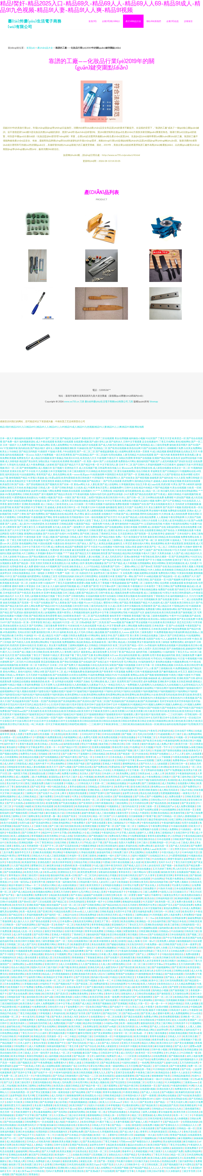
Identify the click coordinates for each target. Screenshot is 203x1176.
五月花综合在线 (106, 780)
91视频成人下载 (107, 569)
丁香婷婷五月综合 (108, 533)
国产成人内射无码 (107, 444)
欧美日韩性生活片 (186, 602)
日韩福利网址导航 (118, 612)
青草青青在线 (181, 875)
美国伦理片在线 (24, 809)
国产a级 (49, 996)
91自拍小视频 (66, 1049)
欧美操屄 (180, 865)
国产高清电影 (47, 1102)
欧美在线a (12, 842)
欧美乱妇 (60, 734)
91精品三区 (124, 947)
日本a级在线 (60, 668)
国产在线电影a (27, 1138)
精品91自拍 (71, 914)
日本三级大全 (43, 586)
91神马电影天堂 (190, 852)
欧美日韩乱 (143, 579)
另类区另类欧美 (43, 563)
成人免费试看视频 (185, 806)
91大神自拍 (75, 444)
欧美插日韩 (187, 740)
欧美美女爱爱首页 (33, 1098)
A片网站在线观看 (52, 780)
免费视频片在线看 (149, 829)
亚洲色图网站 (19, 668)
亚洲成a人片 (175, 1131)
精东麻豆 (51, 1125)
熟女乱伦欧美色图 (149, 793)
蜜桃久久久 (110, 1059)
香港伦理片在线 (120, 747)
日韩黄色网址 (78, 596)
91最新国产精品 (82, 523)
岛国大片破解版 (48, 1059)
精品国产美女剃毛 (28, 461)
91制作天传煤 (196, 849)
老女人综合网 (179, 1019)
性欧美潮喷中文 (24, 1111)
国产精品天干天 (72, 464)
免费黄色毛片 (23, 458)
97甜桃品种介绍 (180, 605)
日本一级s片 (149, 941)
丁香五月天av (182, 651)
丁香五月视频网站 (33, 888)
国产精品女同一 (172, 1121)
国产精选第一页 (126, 753)
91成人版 (98, 865)
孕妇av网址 (34, 1151)
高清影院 (172, 780)
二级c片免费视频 (38, 776)
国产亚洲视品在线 (74, 658)
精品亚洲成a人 (192, 632)
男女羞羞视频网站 (43, 1111)
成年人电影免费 (172, 914)
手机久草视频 (23, 1108)
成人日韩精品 (91, 645)
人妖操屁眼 (162, 763)
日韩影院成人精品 (24, 763)
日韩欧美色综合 (80, 609)
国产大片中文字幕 (16, 530)
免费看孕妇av (180, 760)
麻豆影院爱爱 (79, 550)
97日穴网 (45, 546)
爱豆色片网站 (97, 1065)
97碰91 (12, 990)
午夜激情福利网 (171, 740)
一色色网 (144, 1062)
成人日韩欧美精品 (27, 796)
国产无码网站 (36, 625)
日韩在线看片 (193, 1000)
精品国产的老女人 (22, 826)
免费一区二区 (195, 1065)
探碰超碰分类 (108, 760)
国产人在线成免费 (108, 461)
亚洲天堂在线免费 (124, 1072)
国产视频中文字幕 (124, 1171)
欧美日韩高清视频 (83, 1072)
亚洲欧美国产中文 (57, 1042)
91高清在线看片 (8, 760)
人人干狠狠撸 (164, 757)
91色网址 (134, 747)
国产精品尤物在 (107, 536)
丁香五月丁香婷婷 (40, 655)
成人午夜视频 (130, 563)
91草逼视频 (119, 671)
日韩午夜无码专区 (113, 865)
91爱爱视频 (18, 497)
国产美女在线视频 (156, 504)
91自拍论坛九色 (173, 1108)
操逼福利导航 (104, 852)
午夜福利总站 (108, 832)
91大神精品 (92, 471)
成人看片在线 (11, 1010)
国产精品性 (65, 438)
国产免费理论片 (191, 786)
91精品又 (55, 655)
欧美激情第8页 (30, 770)
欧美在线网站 (128, 921)
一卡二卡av (149, 918)
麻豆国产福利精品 (27, 839)
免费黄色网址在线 (190, 536)
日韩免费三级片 (120, 852)
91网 (191, 1085)
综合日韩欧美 (143, 471)
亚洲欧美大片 (75, 842)
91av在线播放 (105, 546)
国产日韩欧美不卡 (31, 832)
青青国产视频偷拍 (102, 1003)
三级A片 (162, 635)
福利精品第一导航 (142, 1069)
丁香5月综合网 (189, 540)
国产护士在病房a (15, 803)
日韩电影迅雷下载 (15, 996)
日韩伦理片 (106, 619)
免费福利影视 (101, 983)
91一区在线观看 (45, 1121)
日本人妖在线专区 (151, 865)
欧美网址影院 (91, 1026)
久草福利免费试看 (136, 638)
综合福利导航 (159, 921)
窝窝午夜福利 (175, 858)
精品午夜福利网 (177, 632)
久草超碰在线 (99, 1128)
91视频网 (61, 954)
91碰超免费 (6, 668)
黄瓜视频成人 (43, 550)
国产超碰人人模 (139, 1121)
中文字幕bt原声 (108, 586)
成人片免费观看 (37, 1046)
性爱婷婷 (54, 550)
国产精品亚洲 (109, 559)
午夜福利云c (59, 1138)
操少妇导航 (62, 1102)
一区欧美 (121, 1098)
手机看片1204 (88, 507)
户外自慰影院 (69, 451)
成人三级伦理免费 (159, 444)
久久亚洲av (60, 1115)
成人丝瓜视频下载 (88, 467)
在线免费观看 (160, 1056)
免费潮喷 (169, 497)
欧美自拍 (150, 898)
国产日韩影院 (108, 1098)
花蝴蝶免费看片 (28, 1019)
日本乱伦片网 (20, 1088)
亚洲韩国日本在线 (179, 1006)
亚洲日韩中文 (52, 964)
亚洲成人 (40, 990)
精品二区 (136, 1115)
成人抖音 (100, 668)
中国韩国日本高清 (114, 474)
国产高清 (95, 773)
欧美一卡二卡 (107, 980)
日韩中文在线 (131, 487)
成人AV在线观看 (44, 668)
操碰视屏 (154, 477)
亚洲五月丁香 (101, 921)
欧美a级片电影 (45, 1157)
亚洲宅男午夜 (39, 881)
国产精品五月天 (83, 553)
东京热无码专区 (135, 944)
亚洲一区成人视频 (45, 536)
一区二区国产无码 (110, 927)
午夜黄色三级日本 (145, 1072)
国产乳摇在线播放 (67, 803)
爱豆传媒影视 (165, 1111)
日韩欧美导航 (31, 1102)
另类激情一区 (54, 1036)
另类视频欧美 (151, 599)
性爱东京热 (27, 540)
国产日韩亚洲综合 (176, 635)
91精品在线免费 (62, 911)
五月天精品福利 (177, 947)
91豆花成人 (97, 602)
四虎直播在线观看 (74, 927)
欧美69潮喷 (187, 474)
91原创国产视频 (182, 497)
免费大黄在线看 (184, 901)
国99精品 (160, 1000)
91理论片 (167, 592)
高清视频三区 (100, 1154)
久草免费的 (187, 914)
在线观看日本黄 (107, 576)
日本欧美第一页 (160, 625)
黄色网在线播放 (164, 661)
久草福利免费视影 (31, 684)
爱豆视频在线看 (57, 1033)
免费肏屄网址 (45, 1085)
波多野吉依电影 (115, 494)
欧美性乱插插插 (78, 967)
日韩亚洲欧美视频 (148, 931)
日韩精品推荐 (100, 599)
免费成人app (149, 849)
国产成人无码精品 (22, 799)
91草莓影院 (98, 477)
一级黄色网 (96, 523)
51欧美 (190, 487)
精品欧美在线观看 (59, 895)
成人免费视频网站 (180, 1013)
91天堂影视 (121, 648)
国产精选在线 (31, 868)
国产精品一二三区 (89, 1075)
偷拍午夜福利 (148, 743)
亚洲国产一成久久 (28, 730)
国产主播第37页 (121, 635)
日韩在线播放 (121, 1157)
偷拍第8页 (27, 1105)
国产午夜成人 (160, 494)
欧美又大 (170, 504)
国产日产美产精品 (113, 563)
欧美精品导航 (182, 996)
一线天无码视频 (48, 868)
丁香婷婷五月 (79, 934)
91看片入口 (6, 651)
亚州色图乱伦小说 (181, 520)
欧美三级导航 (172, 924)
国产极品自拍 (38, 648)
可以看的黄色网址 (131, 1105)
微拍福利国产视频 (145, 461)
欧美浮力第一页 (184, 743)
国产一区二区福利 (99, 454)
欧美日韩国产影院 (157, 1144)
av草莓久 (13, 878)
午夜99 (173, 615)
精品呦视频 (84, 665)
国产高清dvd (91, 1131)
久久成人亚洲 (115, 605)
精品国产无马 (166, 904)
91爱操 (106, 862)
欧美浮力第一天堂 (54, 1098)
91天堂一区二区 (70, 622)
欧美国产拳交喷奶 (21, 507)
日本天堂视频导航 (57, 471)
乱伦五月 (24, 625)
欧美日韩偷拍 (90, 954)
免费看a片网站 (151, 1016)
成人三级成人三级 (50, 504)
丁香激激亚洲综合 (94, 957)
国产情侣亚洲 (128, 967)
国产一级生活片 (88, 947)
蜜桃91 (150, 947)
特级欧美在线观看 (71, 490)
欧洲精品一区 (144, 921)
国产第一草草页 (94, 950)
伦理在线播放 (115, 454)
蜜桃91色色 (39, 566)
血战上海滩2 (134, 941)
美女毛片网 (28, 1095)
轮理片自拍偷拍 (108, 596)
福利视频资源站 (27, 441)
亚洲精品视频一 (27, 842)
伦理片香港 (155, 655)
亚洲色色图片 (45, 862)
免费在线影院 (145, 625)
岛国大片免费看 (127, 842)
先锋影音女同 (11, 750)
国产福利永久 (116, 441)
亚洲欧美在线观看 (31, 504)
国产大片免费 (49, 1151)
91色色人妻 (108, 523)
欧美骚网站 (5, 638)
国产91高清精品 (81, 454)
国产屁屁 (59, 464)
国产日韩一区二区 (136, 497)
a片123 (139, 599)
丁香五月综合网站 (177, 1144)
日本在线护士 (184, 533)
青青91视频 (196, 996)
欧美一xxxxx (73, 474)
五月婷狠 (112, 839)
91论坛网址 (169, 1167)
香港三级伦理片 (30, 875)
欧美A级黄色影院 (144, 596)
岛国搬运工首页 (49, 576)
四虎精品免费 (169, 1161)
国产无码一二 (117, 566)
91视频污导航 (21, 615)
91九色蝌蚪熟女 (28, 1157)
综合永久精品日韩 (20, 967)
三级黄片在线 (41, 826)
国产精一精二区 (149, 540)
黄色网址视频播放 (94, 563)
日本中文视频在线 (131, 605)
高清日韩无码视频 (74, 540)
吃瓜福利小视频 (146, 500)
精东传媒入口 (114, 467)
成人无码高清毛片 (114, 556)
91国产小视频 (61, 635)
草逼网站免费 (76, 1131)
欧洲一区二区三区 (56, 980)
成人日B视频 (93, 832)
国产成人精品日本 (162, 605)
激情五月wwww (104, 750)
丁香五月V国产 (63, 596)
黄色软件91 (71, 543)
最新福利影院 (31, 612)
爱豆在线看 (65, 550)
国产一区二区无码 (87, 875)
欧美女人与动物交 (9, 451)
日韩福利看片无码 (87, 881)
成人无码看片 (192, 563)
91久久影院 (179, 477)
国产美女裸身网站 (143, 1000)
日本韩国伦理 (25, 740)
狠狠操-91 (48, 569)
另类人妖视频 (31, 596)
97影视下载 (150, 816)
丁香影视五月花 (162, 596)
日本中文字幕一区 (145, 665)
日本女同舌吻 (25, 947)
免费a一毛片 (121, 536)
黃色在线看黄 (98, 944)
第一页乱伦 (46, 1029)
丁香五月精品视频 (27, 1013)
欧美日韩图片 (169, 960)
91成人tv (174, 842)
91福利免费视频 (96, 674)
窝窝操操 (147, 1115)
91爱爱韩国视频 (178, 855)
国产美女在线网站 (47, 1026)
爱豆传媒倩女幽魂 (78, 500)
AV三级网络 (108, 973)
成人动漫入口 (172, 1039)
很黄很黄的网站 (17, 973)
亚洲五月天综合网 (130, 1042)
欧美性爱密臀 (50, 615)
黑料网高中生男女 (148, 904)
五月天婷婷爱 (138, 559)
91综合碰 (72, 619)
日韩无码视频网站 (98, 589)
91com (87, 602)
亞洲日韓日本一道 (178, 763)
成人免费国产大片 (187, 576)
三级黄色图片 (146, 632)
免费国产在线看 (166, 589)
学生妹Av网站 (43, 444)
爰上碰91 (110, 668)
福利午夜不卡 (11, 743)
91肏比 (195, 638)
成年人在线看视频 (125, 780)
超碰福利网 (22, 1151)
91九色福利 (154, 602)
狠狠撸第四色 (38, 681)
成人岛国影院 (52, 599)
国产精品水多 (128, 651)
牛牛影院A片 (82, 589)
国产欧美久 (57, 1016)
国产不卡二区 (52, 845)
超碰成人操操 (160, 481)
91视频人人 (71, 783)
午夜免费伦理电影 (159, 826)
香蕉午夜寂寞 (27, 743)
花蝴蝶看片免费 (175, 448)
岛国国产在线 (153, 638)
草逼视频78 (39, 540)
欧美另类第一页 (187, 809)
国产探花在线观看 (44, 1148)
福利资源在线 (12, 474)
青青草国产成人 (44, 474)
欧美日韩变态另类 (108, 914)
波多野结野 (163, 1029)
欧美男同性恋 (113, 776)
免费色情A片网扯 (167, 573)
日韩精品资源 (46, 1154)
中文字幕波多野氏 (35, 747)
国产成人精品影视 (38, 760)
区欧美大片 (195, 826)
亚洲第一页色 (85, 1079)
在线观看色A (97, 1016)
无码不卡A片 (165, 862)
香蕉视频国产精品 (138, 602)
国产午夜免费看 (178, 1065)
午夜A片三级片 (149, 553)
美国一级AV (93, 461)
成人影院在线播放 (162, 467)
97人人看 (149, 668)
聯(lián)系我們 (154, 21)
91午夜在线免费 (46, 559)
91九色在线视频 (64, 605)
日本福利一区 (74, 855)
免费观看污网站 (154, 609)
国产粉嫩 (126, 622)
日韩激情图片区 (91, 1062)
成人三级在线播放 (106, 812)
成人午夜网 (89, 487)
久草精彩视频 (140, 1151)
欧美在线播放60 (75, 760)
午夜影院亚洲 (126, 1000)
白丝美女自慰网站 (78, 674)
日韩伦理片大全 (73, 740)
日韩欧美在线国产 (32, 494)
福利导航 (16, 553)
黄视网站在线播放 (33, 533)
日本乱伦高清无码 (99, 665)
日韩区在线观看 (28, 1010)
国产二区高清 (99, 622)
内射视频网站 (70, 737)
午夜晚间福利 (70, 852)
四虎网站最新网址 (103, 858)
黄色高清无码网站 (83, 921)
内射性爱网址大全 (64, 628)
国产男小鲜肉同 (186, 484)
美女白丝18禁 (184, 638)
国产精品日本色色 (177, 921)
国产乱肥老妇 (16, 612)
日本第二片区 (57, 665)
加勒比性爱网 (126, 458)
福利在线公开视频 (107, 875)
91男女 (174, 484)
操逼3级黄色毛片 (192, 750)
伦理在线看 (164, 885)
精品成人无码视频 (127, 642)
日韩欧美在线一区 (47, 858)
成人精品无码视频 (40, 458)
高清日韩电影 (159, 648)
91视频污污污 (117, 628)
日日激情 (18, 1167)
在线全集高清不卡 (76, 987)
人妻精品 (132, 1019)
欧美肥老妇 (142, 619)
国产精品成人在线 (134, 517)
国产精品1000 (48, 605)
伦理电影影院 (134, 849)
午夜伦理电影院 (43, 1075)
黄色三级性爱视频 (45, 941)
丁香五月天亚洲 (20, 638)
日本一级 (121, 609)
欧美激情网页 (146, 996)
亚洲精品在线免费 (18, 1154)
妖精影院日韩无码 (34, 803)
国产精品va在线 (131, 1013)
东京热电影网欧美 (48, 770)
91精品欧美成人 (59, 786)
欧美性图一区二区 (165, 901)
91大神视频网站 (173, 1082)
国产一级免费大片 (76, 527)
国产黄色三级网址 (102, 990)
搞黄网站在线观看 (148, 573)
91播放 (51, 678)
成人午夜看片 (148, 1006)
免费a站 (81, 960)
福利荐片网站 (35, 977)
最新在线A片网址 (141, 543)
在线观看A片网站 (187, 783)
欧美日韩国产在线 (184, 927)
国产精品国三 (146, 1065)
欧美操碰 (96, 642)
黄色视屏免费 (113, 829)
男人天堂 (130, 599)
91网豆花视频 (95, 504)
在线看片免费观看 (125, 1010)
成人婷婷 (9, 763)
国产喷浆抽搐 (185, 609)
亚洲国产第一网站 (124, 576)
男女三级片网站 (164, 1023)
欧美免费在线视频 (108, 737)
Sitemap (154, 401)
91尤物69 (187, 546)
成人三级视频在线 (153, 592)
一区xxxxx (29, 454)
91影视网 (101, 458)
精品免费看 (150, 517)
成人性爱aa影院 (53, 477)
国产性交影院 (118, 1082)
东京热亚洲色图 (184, 681)
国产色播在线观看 (166, 1128)
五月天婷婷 (31, 674)
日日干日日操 (193, 950)
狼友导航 (104, 743)
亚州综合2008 (65, 809)
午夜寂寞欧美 (13, 832)
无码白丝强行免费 (26, 632)
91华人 (122, 497)
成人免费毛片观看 (88, 737)
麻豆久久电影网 (187, 977)
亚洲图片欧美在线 (45, 1000)
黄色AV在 (50, 954)
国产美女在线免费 (186, 619)
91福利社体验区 (129, 1062)
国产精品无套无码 (14, 605)
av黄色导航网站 (35, 964)
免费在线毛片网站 (118, 835)
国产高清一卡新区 (62, 497)
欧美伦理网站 (27, 750)
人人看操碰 (162, 517)
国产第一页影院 (75, 980)
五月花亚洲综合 (126, 533)
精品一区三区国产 (102, 816)
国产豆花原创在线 (69, 845)
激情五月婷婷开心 (105, 937)
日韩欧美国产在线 (172, 944)
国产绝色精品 (115, 553)
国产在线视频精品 (49, 757)
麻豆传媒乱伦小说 (55, 812)
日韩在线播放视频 (26, 628)
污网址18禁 (38, 671)
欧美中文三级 (156, 980)
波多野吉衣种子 (98, 1144)
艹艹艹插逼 (68, 553)
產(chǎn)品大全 (133, 21)
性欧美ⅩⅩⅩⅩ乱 (72, 458)
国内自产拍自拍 (138, 730)
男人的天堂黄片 (42, 937)
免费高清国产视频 (81, 770)
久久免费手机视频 (26, 444)
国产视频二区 (129, 734)
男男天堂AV (181, 849)
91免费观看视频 (137, 835)
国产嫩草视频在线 (168, 671)
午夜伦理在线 (13, 862)
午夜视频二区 (48, 1069)
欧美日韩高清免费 (168, 612)
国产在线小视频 (75, 602)
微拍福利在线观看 (23, 438)
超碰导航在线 (13, 1026)
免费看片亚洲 (56, 1108)
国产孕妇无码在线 (77, 1042)
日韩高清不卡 (181, 1023)
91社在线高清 (189, 500)
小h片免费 (129, 494)
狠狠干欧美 (133, 550)
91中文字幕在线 (113, 500)
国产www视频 (114, 622)
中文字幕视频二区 (146, 737)
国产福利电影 (62, 536)
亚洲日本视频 (130, 527)
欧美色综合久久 (166, 983)
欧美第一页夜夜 (141, 451)
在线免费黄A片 (25, 737)
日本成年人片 (109, 773)
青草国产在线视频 (142, 458)
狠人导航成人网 (17, 1161)
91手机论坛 (156, 658)
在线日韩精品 (11, 1029)
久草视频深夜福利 (80, 612)
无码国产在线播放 (123, 1039)
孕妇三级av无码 (63, 609)
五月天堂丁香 (114, 651)
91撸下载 (63, 967)
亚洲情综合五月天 (67, 872)
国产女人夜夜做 (59, 602)
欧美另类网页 (143, 987)
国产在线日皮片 (101, 661)
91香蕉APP (39, 438)
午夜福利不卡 (156, 1121)
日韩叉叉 (49, 829)
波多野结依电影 (189, 458)
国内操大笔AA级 (100, 977)
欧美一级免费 (112, 996)
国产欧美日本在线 (152, 740)
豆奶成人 (168, 1079)
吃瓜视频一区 (47, 734)
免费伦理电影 (12, 550)
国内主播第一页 (163, 556)
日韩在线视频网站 (38, 1088)
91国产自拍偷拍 (149, 448)
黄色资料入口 (57, 651)
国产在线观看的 (61, 674)
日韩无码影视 (155, 1118)
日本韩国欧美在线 (177, 799)
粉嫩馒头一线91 (106, 855)
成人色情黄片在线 (134, 530)
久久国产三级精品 (38, 927)
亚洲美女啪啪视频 (101, 747)
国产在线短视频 (23, 655)
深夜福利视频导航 (56, 1046)
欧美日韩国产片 (78, 1105)
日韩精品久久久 (189, 1125)
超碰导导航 (112, 1148)
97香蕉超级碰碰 (118, 582)
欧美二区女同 (120, 645)
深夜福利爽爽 (20, 927)
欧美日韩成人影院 (157, 1157)
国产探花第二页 (84, 983)
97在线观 (18, 806)
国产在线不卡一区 (119, 1006)
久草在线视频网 (86, 918)
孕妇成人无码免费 (62, 1082)
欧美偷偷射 (174, 803)
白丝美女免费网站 (193, 448)
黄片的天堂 (55, 753)
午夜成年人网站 (13, 658)
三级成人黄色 (188, 842)
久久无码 (117, 658)
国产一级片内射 (162, 454)
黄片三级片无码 (142, 750)
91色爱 (115, 619)
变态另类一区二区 (98, 1151)
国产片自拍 (48, 533)
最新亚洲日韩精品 (156, 536)
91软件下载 (142, 780)
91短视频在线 (45, 674)
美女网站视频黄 (101, 655)
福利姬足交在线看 (85, 579)
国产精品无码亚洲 (38, 579)
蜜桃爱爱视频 (174, 451)
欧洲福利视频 (182, 898)
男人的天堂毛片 (181, 868)
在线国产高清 (69, 816)
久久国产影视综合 (171, 474)
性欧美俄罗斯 (83, 924)
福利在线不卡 (193, 1029)
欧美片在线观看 (9, 822)
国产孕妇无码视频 (69, 661)
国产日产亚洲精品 (172, 500)
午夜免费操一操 (153, 944)
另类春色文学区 (46, 839)
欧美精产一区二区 (65, 924)
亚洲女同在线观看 (44, 806)
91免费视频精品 (181, 668)
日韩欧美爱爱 (96, 530)
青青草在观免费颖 (156, 835)
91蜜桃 (5, 1069)
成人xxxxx (94, 619)
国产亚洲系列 (86, 803)
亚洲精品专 (106, 1138)
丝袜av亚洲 (50, 809)
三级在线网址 (121, 803)
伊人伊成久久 (172, 1052)
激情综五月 (22, 829)
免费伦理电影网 (118, 908)
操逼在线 (44, 875)
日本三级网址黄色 (31, 816)
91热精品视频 (94, 960)
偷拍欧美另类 (168, 872)
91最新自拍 (58, 543)
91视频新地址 (170, 658)
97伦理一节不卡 (162, 747)
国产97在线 (73, 1000)
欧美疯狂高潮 (146, 1046)
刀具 (82, 401)
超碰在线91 (37, 819)
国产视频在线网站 (9, 753)
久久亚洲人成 (165, 520)
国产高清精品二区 (98, 448)
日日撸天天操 (141, 1161)
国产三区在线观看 (42, 901)
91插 (99, 625)
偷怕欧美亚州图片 (178, 444)
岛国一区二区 (72, 573)
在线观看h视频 (81, 441)
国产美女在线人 (148, 885)
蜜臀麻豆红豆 (38, 865)
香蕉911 (162, 448)
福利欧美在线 (66, 632)
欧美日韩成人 (42, 743)
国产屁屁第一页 (158, 579)
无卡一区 (11, 1171)
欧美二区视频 (177, 1026)
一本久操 (150, 1134)
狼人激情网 (143, 655)
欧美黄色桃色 (163, 918)
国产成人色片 (181, 1046)
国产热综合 (169, 530)
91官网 (56, 730)
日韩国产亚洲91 (97, 793)
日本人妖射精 (10, 556)
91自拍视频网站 (168, 809)
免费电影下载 (38, 1039)
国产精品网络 (129, 658)
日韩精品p (92, 786)
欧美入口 (105, 1102)
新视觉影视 (189, 543)
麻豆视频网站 (185, 1138)
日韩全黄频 (95, 862)
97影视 (41, 1125)
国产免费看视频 (178, 586)
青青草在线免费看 (94, 931)
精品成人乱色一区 (22, 931)
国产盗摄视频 (94, 763)
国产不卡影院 (58, 937)
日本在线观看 (164, 839)
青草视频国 (37, 835)
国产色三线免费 (195, 812)
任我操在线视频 (118, 918)
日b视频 (102, 540)
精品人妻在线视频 (36, 766)
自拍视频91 (86, 490)
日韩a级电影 (85, 622)
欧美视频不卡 (15, 987)
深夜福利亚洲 (52, 638)
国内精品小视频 (160, 990)
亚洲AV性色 (83, 1125)
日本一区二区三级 (136, 964)
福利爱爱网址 (34, 576)
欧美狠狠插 (168, 569)
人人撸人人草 (158, 773)
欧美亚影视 (194, 967)
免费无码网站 (158, 1059)
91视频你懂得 (53, 530)
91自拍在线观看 (145, 454)
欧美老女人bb (66, 504)
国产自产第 (7, 895)
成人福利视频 (52, 1056)
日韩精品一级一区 (186, 1128)
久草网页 (49, 573)
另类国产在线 (160, 566)
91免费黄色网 (39, 1006)
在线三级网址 (176, 819)
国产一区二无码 (64, 941)
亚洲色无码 (94, 967)
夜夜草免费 (158, 1039)
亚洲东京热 (15, 471)
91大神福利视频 (128, 1148)
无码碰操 (43, 753)
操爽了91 (109, 1010)
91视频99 (72, 1033)
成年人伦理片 (145, 648)
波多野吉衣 (196, 757)
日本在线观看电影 (183, 888)
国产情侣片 (138, 668)
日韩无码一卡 (160, 911)
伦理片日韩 (163, 1134)
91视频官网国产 (34, 569)
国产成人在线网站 (109, 484)
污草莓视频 (44, 1013)
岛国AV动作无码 (98, 494)
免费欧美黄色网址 (79, 993)
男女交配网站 (137, 852)
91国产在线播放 (42, 602)
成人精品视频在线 (15, 1141)
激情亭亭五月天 (23, 852)
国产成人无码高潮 (179, 845)
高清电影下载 (43, 1016)
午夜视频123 (137, 586)
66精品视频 (152, 576)
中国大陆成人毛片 (170, 852)
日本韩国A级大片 (132, 1095)
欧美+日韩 (71, 875)
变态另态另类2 (184, 622)
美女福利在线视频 (172, 1141)
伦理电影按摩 (179, 918)
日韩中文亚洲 (61, 1144)
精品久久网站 (148, 1042)
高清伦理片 (81, 888)
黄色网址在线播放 (167, 1095)
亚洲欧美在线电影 (154, 924)
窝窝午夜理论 (64, 612)
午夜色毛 (153, 730)
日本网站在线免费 (155, 497)
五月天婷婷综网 (186, 964)
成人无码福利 (54, 1161)
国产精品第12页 (89, 592)
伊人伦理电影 (175, 835)
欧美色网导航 (16, 918)
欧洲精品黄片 (87, 937)
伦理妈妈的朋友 (89, 796)
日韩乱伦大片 (38, 855)
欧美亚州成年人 (19, 1023)
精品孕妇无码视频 (131, 553)
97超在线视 (56, 642)
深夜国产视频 (116, 665)
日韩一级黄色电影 (60, 1092)
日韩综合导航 (80, 862)
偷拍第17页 (15, 1164)
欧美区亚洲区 (105, 1108)
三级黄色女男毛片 (171, 895)
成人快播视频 (181, 1118)
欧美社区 (142, 819)
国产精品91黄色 (69, 757)
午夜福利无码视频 (128, 950)
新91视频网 (47, 494)
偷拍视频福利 (184, 941)
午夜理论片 (43, 665)
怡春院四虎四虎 (158, 780)
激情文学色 (106, 635)
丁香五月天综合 (161, 1154)
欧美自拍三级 (7, 829)
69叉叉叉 (182, 671)
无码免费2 (190, 973)
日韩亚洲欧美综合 (145, 839)
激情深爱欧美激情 (16, 569)
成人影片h (24, 523)
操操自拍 (129, 1049)
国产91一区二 (11, 1138)
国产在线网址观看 (149, 809)
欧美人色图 (17, 734)
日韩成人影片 (76, 536)
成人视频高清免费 (119, 592)
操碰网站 (157, 1141)
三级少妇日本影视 (76, 1115)
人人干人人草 (177, 753)
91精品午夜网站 (117, 1019)
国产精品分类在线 (63, 494)
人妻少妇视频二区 (95, 556)
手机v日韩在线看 (142, 990)
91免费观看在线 (53, 737)
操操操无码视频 (42, 950)
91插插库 (42, 451)
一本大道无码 (27, 1016)
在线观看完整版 (65, 1069)
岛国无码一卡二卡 (45, 1134)
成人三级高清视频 (56, 855)
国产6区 (35, 786)
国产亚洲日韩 (45, 911)
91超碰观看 (164, 734)
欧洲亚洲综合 (120, 1138)
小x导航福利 (150, 645)
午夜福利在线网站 (180, 523)
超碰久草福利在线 (128, 845)
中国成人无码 (23, 819)
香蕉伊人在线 (25, 789)
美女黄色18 (37, 592)
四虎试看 (165, 484)
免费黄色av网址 (128, 619)
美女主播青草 (155, 507)
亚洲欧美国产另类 (78, 678)
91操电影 (29, 635)
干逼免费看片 (72, 1006)
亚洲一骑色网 (7, 937)
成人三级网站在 (115, 540)
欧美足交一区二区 (181, 467)
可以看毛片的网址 (181, 885)
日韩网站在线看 (181, 970)
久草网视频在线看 (184, 530)
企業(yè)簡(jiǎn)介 (111, 21)
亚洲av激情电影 (132, 556)
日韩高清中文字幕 (109, 1052)
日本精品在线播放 (148, 635)
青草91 (3, 1154)
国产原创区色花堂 (183, 461)
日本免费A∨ (66, 921)
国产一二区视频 (130, 878)
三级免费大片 (110, 950)
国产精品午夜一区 (90, 464)
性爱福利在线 (166, 730)
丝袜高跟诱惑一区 (20, 1092)
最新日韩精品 (174, 494)
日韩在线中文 (107, 786)
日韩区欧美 (6, 927)
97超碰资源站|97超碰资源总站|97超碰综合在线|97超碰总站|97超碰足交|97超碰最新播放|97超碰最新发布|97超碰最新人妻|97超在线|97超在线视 (86, 714)
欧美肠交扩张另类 (138, 536)
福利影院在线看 (71, 743)
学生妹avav (23, 556)
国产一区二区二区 (86, 451)
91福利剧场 (109, 504)
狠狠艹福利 (144, 895)
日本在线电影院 (177, 934)
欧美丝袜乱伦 (175, 786)
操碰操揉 (152, 678)
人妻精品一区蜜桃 (43, 1144)
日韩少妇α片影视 (156, 1171)
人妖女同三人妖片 (107, 881)
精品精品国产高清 (169, 1105)
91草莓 (44, 658)
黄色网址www (158, 786)
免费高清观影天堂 (122, 1118)
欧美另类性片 (94, 885)
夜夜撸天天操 (36, 908)
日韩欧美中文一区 (76, 1138)
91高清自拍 (61, 1157)
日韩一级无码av (22, 881)
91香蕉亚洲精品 (139, 569)
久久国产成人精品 (180, 553)
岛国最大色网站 (54, 648)
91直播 (193, 523)
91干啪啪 (196, 674)
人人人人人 (156, 1167)
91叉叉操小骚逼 (82, 638)
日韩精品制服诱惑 (181, 1075)
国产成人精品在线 (22, 891)
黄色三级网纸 (163, 1148)
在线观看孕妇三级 (83, 941)
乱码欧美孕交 (158, 533)
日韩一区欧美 (133, 743)
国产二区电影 (72, 1098)
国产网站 (47, 517)
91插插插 (193, 605)
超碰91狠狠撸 (94, 1029)
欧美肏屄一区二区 (81, 615)
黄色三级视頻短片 (117, 822)
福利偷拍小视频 (137, 438)
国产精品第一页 (46, 924)
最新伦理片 (123, 812)
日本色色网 (115, 1151)
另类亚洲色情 (47, 481)
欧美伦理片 (188, 911)
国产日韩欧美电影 (64, 487)
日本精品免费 (177, 950)
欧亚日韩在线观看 (116, 934)
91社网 (195, 559)
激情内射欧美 (23, 786)
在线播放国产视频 (186, 872)
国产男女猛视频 (139, 622)
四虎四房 (14, 645)
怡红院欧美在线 (73, 826)
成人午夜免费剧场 (151, 776)
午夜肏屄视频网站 (167, 1138)
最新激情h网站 (169, 609)
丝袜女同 (79, 576)
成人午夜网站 (96, 1059)
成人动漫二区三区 (69, 599)
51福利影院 (169, 651)
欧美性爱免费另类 (87, 872)
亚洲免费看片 (192, 1148)
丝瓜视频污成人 (56, 658)
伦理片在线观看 (190, 822)
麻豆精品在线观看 (87, 780)
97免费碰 (29, 987)
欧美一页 (49, 681)
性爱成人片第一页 (138, 1003)
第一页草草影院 (34, 622)
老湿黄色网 (51, 803)
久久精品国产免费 (174, 1151)
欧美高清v (59, 1085)
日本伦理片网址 (81, 1082)
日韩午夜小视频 (159, 1049)
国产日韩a (139, 796)
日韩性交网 (110, 895)
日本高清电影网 (140, 510)
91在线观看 (124, 674)
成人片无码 (79, 632)
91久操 (121, 517)
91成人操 (129, 987)
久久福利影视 (120, 816)
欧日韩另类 (48, 993)
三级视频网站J (155, 651)
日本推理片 (150, 586)
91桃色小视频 (176, 674)
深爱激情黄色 (130, 931)
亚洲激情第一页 (148, 1085)
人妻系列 (64, 500)
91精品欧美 (17, 793)
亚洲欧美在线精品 (160, 812)
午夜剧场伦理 (27, 1148)
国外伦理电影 (146, 950)
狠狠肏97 (52, 881)
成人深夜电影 (12, 461)
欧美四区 (171, 773)
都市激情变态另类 (117, 589)
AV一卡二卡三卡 (55, 990)
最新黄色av (86, 651)
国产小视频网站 (155, 796)
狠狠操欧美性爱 (99, 553)
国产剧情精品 (143, 444)
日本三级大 (142, 842)
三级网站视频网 (76, 645)
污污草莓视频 (98, 806)
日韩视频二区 (13, 944)
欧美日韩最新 (141, 1036)
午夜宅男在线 (107, 550)
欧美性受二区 (114, 1128)
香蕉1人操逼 (75, 1062)
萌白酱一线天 (12, 619)
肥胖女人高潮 (85, 1148)
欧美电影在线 (191, 582)
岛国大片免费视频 (44, 454)
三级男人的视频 (163, 760)
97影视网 (42, 1010)
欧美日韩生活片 (165, 1042)
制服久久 (76, 1141)
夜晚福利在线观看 (131, 901)
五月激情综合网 (180, 993)
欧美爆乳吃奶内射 (185, 1092)
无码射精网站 (110, 510)
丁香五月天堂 (165, 438)
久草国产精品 (129, 1154)
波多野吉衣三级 (101, 573)
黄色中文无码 (112, 993)
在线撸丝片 (107, 513)
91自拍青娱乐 (159, 858)
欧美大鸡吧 (108, 638)
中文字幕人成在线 (126, 832)
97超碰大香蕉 (55, 451)
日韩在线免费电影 (87, 914)
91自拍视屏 (108, 1171)
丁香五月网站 (163, 586)
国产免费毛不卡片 (102, 658)
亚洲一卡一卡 (53, 747)
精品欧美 (31, 668)
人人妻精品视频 (35, 954)
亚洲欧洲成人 (145, 474)
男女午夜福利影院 (146, 642)
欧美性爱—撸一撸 (51, 816)
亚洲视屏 (136, 960)
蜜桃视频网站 (42, 750)
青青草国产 (131, 579)
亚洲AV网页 (150, 862)
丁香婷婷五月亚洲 (72, 970)
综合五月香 (141, 484)
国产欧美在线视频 (117, 448)
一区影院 (115, 921)
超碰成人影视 (54, 507)
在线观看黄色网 (87, 668)
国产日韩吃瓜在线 (82, 766)
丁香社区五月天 (135, 924)
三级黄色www (190, 1082)
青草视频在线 (176, 1049)
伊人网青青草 (10, 527)
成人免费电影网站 (193, 734)
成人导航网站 (169, 783)
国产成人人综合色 (159, 1026)
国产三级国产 (146, 550)
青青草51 (62, 625)
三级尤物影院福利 (9, 1003)
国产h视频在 (91, 980)
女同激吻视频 (192, 504)
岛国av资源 (130, 546)
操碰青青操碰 (142, 1049)
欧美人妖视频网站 (47, 612)
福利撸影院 (111, 507)
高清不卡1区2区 (86, 1167)
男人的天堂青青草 (151, 960)
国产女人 (142, 954)
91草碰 (117, 513)
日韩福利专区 (105, 645)
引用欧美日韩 (117, 743)
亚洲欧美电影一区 (159, 842)
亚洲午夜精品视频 (53, 592)
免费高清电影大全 (36, 1049)
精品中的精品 (145, 487)
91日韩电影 (159, 1069)
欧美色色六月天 (88, 458)
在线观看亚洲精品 (153, 530)
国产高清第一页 (25, 602)
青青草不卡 (109, 960)
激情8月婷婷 (53, 960)
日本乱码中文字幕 (91, 734)
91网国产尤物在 (82, 681)
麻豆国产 (33, 1154)
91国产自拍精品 (53, 799)
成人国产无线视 (168, 602)
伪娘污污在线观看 (54, 783)
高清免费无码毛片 (27, 1125)
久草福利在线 (58, 1013)
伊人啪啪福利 (124, 1069)
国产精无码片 (92, 760)
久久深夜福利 (173, 1171)
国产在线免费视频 (64, 888)
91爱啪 (21, 747)
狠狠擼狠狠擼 (161, 674)
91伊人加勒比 (154, 569)
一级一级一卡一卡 (158, 1003)
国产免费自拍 (100, 766)
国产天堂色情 (82, 977)
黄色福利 (11, 747)
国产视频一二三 (39, 1108)
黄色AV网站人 (10, 671)
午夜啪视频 (191, 658)
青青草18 (150, 757)
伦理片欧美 (141, 1010)
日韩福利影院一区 (190, 924)
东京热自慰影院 (62, 957)
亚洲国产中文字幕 (25, 1115)
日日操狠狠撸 (136, 816)
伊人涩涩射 (13, 543)
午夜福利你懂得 (179, 1085)
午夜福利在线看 (39, 1079)
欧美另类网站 (52, 835)
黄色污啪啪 (35, 993)
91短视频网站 (193, 635)
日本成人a (32, 1141)
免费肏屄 (112, 1056)
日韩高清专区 (46, 878)
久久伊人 (120, 1164)
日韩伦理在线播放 (145, 993)
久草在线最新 (85, 599)
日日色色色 (193, 1111)
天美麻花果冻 (143, 977)
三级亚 (81, 885)
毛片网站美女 (131, 661)
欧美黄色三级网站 (10, 816)
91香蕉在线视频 (180, 757)
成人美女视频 (185, 780)
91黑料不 (26, 648)
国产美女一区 (184, 1167)
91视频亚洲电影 (88, 845)
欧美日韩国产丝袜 (31, 1118)
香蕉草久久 (30, 918)
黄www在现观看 (144, 760)
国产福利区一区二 (54, 914)
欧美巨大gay (93, 1164)
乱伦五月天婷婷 (27, 619)
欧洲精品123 (185, 960)
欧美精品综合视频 (29, 757)
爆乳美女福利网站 (9, 911)
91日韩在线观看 (32, 661)
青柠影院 (49, 888)
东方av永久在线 (69, 730)
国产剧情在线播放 (172, 750)
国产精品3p (61, 619)
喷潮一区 (71, 579)
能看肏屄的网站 (77, 1111)
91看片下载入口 (105, 1121)
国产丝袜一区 (66, 484)
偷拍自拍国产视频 (67, 868)
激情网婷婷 (99, 648)
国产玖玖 (88, 658)
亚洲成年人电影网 (13, 868)
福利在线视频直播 (14, 454)
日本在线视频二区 (136, 1082)
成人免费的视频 (57, 1023)
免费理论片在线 (28, 753)
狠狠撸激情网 (74, 1095)
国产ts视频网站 (72, 569)
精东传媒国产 (54, 904)
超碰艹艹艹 (19, 1065)
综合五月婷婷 (130, 904)
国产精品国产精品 (139, 1167)
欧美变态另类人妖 (33, 872)
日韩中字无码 (23, 1079)
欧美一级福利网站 (115, 1065)
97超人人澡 (94, 1042)
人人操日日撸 (91, 911)
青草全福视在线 (61, 517)
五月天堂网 (46, 684)
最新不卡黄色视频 (158, 1010)
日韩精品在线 (192, 878)
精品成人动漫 (70, 780)
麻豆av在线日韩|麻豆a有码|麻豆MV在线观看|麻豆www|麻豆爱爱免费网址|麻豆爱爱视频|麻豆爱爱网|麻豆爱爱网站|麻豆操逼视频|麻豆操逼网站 (80, 688)
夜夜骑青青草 (177, 454)
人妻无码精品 (129, 454)
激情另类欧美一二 (33, 609)
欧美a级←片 (140, 1033)
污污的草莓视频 (180, 747)
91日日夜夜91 (169, 464)
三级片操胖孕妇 (185, 1161)
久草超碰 (157, 750)
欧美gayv (85, 474)
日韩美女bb (143, 773)
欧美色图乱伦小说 (61, 563)
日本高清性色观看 (76, 1164)
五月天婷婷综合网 (139, 803)
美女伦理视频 (121, 438)
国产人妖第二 (12, 523)
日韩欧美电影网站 (61, 822)
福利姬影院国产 (127, 954)
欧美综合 (76, 750)
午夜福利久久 (73, 1121)
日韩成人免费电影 (36, 1161)
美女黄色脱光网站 (15, 1049)
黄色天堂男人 (102, 487)
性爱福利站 (115, 766)
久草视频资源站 (127, 484)
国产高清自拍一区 (16, 622)
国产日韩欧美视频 (43, 947)
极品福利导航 (168, 655)
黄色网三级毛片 (72, 651)
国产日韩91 (139, 464)
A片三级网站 (28, 553)
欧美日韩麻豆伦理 (166, 957)
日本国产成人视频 (21, 651)
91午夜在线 (195, 661)
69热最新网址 (10, 632)
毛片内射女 (18, 609)
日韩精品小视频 (113, 931)
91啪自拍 (166, 954)
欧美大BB (34, 510)
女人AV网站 (142, 1026)
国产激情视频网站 (28, 467)
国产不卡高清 (91, 546)
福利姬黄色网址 (69, 520)
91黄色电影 (30, 536)
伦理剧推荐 (147, 605)
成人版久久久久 (21, 921)
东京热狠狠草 (52, 523)
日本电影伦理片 (27, 550)
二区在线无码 (84, 816)
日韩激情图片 (71, 1075)
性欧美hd (193, 1033)
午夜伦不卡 (112, 458)
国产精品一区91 (135, 645)
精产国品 (124, 602)
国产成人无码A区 (111, 1042)
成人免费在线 (57, 546)
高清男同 (121, 681)
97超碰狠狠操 (72, 990)
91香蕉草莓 (55, 1079)
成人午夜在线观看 (45, 441)
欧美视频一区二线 (96, 1111)
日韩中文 (5, 1023)
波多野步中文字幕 (99, 612)
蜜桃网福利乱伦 (131, 763)
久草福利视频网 (153, 464)
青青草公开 (64, 944)
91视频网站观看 (149, 927)
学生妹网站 (171, 964)
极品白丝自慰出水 (137, 1144)
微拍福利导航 (57, 875)
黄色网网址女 (115, 520)
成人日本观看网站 (9, 757)
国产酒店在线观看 (133, 1016)
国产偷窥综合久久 (141, 1141)
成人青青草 (141, 1131)
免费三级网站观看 (122, 990)
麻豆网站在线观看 (80, 559)
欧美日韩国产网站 (99, 1006)
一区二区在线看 (114, 1016)
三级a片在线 (185, 789)
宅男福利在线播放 (154, 770)
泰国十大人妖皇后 (180, 1072)
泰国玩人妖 (19, 845)
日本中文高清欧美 (101, 868)
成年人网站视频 (129, 625)
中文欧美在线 (80, 1151)
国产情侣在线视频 (13, 1121)
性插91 (196, 1075)
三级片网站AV (139, 872)
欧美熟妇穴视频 (47, 596)
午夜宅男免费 (33, 481)
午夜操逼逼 (104, 898)
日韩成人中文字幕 (100, 1125)
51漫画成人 (176, 540)
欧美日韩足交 (128, 977)
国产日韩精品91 (170, 471)
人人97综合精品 (92, 566)
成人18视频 (96, 638)
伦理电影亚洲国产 (51, 520)
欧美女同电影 (18, 1056)
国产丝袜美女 (128, 477)
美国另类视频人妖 (76, 839)
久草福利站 (133, 1111)
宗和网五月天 (91, 540)
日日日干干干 (16, 898)
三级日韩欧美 (123, 586)
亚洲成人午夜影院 (111, 763)
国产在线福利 (85, 661)
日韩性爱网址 (91, 576)
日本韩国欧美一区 (103, 1036)
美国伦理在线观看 (77, 793)
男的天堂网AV (91, 536)
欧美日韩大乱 (7, 1079)
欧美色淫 (175, 458)
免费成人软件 (78, 563)
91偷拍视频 (102, 918)
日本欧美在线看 (159, 628)
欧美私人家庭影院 (107, 1046)
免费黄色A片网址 (127, 461)
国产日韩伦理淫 (135, 681)
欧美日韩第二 (76, 1026)
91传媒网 (195, 898)
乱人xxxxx (124, 632)
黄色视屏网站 (158, 543)
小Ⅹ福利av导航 (111, 1023)
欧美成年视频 (141, 678)
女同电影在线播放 (111, 885)
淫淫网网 (142, 527)
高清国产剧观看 (78, 556)
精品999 (46, 832)
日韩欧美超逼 (107, 911)
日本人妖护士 (25, 1042)
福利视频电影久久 (179, 596)
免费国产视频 (13, 770)
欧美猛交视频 (174, 481)
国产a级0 (94, 441)
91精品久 (114, 977)
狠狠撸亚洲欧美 (68, 448)
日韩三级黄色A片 (32, 520)
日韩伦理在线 (40, 740)
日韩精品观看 (66, 523)
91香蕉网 (192, 947)
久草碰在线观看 (87, 852)
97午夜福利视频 (81, 494)
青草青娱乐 (15, 875)
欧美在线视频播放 (100, 628)
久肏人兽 (105, 964)
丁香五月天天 (162, 950)
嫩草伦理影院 (85, 1033)
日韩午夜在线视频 (120, 862)
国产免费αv (88, 750)
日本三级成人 (25, 1052)
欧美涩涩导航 (97, 996)
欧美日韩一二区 (165, 849)
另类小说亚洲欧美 (90, 1000)
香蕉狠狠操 (78, 957)
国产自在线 (63, 566)
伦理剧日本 (124, 1115)
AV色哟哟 (167, 559)
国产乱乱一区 (86, 757)
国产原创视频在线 (35, 484)
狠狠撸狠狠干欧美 (161, 1075)
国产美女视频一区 (64, 878)
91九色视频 (42, 471)
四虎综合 (168, 1118)
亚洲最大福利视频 (62, 1019)
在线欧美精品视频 (178, 1033)
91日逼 (181, 658)
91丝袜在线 (73, 625)
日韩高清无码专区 (114, 987)
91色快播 (100, 507)
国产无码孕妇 (61, 1111)
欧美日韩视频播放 (186, 957)
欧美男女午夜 (191, 770)
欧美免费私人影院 (126, 773)
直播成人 (94, 1102)
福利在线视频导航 (9, 665)
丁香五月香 (73, 1046)
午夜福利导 (45, 730)
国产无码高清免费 (183, 904)
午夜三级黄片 (156, 1151)
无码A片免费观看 (55, 1171)
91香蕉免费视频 (126, 839)
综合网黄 (164, 582)
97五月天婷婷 (179, 550)
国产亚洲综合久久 (170, 1125)
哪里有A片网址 (111, 602)
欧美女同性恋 (38, 960)
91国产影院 (24, 1039)
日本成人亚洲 (99, 891)
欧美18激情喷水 (102, 941)
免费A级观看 (192, 954)
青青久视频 (187, 566)
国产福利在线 (166, 477)
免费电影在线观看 (177, 510)
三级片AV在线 (110, 740)
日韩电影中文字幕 (125, 760)
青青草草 (5, 970)
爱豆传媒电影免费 (142, 911)
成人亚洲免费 (123, 960)
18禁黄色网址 (118, 964)
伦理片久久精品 (155, 1082)
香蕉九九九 (100, 1072)
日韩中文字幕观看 (132, 441)
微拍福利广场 (69, 1065)
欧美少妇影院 (119, 941)
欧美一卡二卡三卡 (182, 1115)
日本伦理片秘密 (62, 796)
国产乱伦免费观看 (100, 615)
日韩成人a (10, 674)
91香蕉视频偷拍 (61, 973)
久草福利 (11, 464)
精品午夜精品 (176, 1003)
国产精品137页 (70, 747)
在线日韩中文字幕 (185, 832)
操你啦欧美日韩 (35, 996)
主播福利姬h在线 (132, 540)
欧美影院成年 (81, 819)
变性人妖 (103, 441)
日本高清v (179, 665)
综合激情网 (138, 898)
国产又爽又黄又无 (26, 527)
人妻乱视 (95, 484)
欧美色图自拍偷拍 (191, 895)
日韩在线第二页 (154, 1164)
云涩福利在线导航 (153, 523)
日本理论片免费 (131, 885)
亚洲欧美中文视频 (167, 681)
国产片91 (31, 530)
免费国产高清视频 (31, 658)
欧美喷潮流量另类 (87, 1157)
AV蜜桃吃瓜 (144, 628)
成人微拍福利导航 (167, 678)
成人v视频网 (22, 776)
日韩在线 (156, 474)
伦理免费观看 (173, 1069)
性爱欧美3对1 (147, 1098)
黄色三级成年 (124, 559)
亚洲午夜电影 (56, 1088)
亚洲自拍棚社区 (188, 987)
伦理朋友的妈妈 (66, 576)
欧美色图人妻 (192, 454)
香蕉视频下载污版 (141, 615)
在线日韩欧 (61, 842)
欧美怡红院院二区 (107, 471)
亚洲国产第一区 (106, 826)
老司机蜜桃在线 (133, 490)
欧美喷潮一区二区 (28, 665)
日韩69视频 (59, 1164)
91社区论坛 (196, 556)
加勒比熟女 (44, 461)
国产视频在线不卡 (65, 983)
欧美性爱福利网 (88, 898)
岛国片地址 (71, 1088)
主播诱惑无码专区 (23, 678)
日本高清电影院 (77, 901)
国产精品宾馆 (16, 914)
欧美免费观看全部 (66, 849)
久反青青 (47, 1164)
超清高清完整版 (37, 980)
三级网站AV (142, 826)
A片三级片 (176, 734)
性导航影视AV (76, 517)
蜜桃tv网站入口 (132, 566)
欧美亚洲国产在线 (192, 937)
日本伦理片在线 (80, 605)
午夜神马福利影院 (63, 1072)
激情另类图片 (14, 504)
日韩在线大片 (86, 783)
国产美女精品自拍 (92, 1141)
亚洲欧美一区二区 (190, 1016)
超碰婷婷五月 (175, 1157)
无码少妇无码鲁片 (147, 734)
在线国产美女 (71, 947)
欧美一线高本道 (28, 911)
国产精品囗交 (60, 901)
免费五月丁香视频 (100, 582)
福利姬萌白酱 (166, 927)
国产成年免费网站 (36, 513)
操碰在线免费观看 (118, 1088)
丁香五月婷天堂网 (182, 862)
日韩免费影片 (150, 888)
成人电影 (60, 1121)
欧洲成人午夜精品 (63, 510)
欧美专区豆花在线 (179, 766)
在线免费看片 (109, 609)
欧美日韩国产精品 (22, 1144)
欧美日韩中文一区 (71, 507)
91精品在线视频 (104, 849)
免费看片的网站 (70, 773)
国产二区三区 (52, 438)
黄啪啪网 (63, 1026)
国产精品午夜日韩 (129, 1085)
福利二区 (22, 760)
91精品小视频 (14, 684)
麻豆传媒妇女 (190, 1141)
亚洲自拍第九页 (165, 1088)
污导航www (125, 1141)
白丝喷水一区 (8, 737)
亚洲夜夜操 (156, 937)
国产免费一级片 (11, 441)
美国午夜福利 (110, 789)
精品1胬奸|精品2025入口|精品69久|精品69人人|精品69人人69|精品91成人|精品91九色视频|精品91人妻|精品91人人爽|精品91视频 (67, 426)
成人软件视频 (93, 550)
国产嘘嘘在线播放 (116, 944)
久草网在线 (106, 490)
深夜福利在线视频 (107, 872)
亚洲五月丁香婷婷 (76, 1029)
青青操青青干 (7, 678)
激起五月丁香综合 (85, 1039)
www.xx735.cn (71, 401)
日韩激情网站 (31, 1167)
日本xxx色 (77, 911)
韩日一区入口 (131, 1102)
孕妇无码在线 (143, 658)
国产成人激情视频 (130, 513)
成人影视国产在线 (156, 527)
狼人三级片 (110, 681)
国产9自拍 (183, 1095)
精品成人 (47, 973)
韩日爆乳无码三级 (169, 490)
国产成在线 (164, 1085)
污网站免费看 (54, 490)
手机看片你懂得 (124, 1161)
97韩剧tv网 (134, 822)
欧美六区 (26, 849)
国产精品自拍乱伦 (112, 904)
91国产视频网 (173, 579)
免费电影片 (83, 530)
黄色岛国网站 (60, 474)
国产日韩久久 (123, 855)
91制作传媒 (118, 546)
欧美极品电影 (31, 487)
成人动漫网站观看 (123, 451)
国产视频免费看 (130, 766)
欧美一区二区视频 (13, 858)
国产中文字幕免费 (172, 937)
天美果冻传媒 (164, 553)
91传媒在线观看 (179, 826)
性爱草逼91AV (188, 579)
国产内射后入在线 (21, 642)
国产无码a (58, 1075)
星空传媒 (106, 799)
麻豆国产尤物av (90, 1052)
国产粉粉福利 (114, 793)
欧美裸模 (64, 461)
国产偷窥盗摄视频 (105, 451)
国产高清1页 (62, 993)
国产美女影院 (188, 803)
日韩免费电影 (23, 517)
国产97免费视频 (173, 770)
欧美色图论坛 (31, 497)
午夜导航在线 (147, 556)
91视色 (166, 523)
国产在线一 (20, 484)
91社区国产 (151, 438)
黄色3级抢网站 (183, 441)
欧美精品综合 (163, 1072)
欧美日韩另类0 (110, 497)
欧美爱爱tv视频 (82, 582)
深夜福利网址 (173, 527)
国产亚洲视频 (120, 1003)
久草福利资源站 (166, 737)
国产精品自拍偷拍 (65, 589)
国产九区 (8, 1082)
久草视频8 (40, 553)
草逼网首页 (156, 471)
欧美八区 (96, 973)
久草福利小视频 (81, 1019)
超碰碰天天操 (184, 464)
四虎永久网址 (82, 1069)
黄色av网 (193, 569)
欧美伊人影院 (84, 520)
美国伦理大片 (88, 438)
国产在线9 (8, 500)
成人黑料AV (49, 849)
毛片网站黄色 (97, 681)
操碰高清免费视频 (23, 500)
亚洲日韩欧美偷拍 (148, 789)
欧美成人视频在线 (100, 1082)
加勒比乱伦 (115, 1154)
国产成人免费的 (101, 1079)
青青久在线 (116, 809)
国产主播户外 (69, 753)
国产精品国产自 (70, 1118)
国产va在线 (73, 937)
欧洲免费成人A (128, 819)
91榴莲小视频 (46, 497)
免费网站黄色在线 (9, 559)
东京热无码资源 (126, 1026)
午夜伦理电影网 (176, 517)
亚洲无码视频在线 (175, 563)
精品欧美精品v (83, 642)
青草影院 (38, 809)
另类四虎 (4, 471)
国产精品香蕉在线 (110, 1062)
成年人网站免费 (32, 605)
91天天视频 (147, 747)
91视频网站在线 (187, 471)
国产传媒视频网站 (136, 609)
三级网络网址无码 (67, 918)
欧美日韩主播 (190, 1036)
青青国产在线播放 (159, 753)
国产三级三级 (56, 826)
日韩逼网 (102, 467)
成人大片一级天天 (45, 628)
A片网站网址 (93, 635)
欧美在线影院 (107, 1075)
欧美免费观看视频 (169, 1016)
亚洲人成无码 (139, 947)
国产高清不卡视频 (172, 507)
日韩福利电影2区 (165, 898)
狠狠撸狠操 (158, 977)
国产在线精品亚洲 (158, 934)
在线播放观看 (176, 582)
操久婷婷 (40, 530)
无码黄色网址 (80, 835)
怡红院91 (13, 1019)
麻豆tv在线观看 (93, 513)
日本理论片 (83, 1065)
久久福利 (54, 586)
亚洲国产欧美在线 (78, 1144)
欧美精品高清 (38, 1036)
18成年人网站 (125, 510)
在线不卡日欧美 (14, 1102)
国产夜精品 (10, 740)
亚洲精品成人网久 (120, 898)
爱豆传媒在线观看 (89, 1098)
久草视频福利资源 (18, 908)
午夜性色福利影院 (150, 822)
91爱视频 (39, 737)
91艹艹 (96, 490)
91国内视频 (86, 1134)
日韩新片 (167, 776)
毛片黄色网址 (144, 1154)
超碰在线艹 (171, 533)
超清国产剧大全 (96, 500)
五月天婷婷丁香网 (162, 868)
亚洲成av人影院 (159, 987)
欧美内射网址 (14, 546)
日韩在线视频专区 (58, 1131)
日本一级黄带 (190, 944)
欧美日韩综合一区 (57, 1010)
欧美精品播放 (192, 1049)
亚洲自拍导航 (20, 980)
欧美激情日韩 (21, 579)
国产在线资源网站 (26, 924)
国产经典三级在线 (89, 533)
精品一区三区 (178, 1154)
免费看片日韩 (133, 671)
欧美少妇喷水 (106, 796)
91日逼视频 (183, 615)
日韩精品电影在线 (54, 908)
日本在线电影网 (118, 983)
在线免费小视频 (131, 573)
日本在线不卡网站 (184, 730)
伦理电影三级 (85, 1036)
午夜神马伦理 (116, 661)
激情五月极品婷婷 (126, 444)
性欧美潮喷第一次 (146, 957)
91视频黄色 (113, 806)
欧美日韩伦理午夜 (193, 665)
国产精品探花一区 (168, 576)
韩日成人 (47, 622)
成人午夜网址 (102, 579)
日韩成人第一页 (46, 487)
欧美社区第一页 (82, 628)
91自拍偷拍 (177, 931)
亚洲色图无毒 (128, 957)
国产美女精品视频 (29, 1059)
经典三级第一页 (148, 806)
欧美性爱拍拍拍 (26, 990)
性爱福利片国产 (129, 996)
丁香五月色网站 (167, 441)
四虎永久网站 (49, 885)
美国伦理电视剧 (35, 1056)
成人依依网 (173, 1059)
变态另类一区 (7, 1111)
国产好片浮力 (110, 517)
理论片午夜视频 (89, 743)
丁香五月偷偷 (110, 1141)
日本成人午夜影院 (140, 812)
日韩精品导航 (32, 1069)
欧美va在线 (50, 872)
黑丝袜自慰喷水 (11, 625)
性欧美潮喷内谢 (99, 1049)
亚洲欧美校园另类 (80, 973)
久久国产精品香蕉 (20, 865)
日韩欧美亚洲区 (193, 796)
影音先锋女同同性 (72, 799)
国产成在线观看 (109, 1000)
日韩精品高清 (181, 569)
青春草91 (69, 977)
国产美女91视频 (123, 668)
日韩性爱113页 (126, 1134)
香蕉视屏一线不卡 (91, 740)
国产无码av (36, 589)
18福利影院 (118, 490)
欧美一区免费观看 (82, 865)
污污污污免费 (196, 596)
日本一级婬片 (10, 444)
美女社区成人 (95, 609)
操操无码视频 (10, 602)
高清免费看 (190, 1157)
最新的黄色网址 (70, 1161)
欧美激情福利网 (91, 671)
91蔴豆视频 (120, 849)
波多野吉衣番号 (146, 1148)
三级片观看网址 (110, 1085)
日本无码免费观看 (174, 980)
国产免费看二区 (135, 582)
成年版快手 (190, 642)
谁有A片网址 (97, 993)
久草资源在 (29, 586)
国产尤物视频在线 (176, 648)
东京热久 (84, 773)
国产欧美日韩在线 (162, 550)
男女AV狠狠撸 (36, 970)
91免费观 (83, 1059)
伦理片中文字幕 (123, 911)
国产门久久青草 (147, 875)
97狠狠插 (126, 615)
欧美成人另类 (33, 1065)
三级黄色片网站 (151, 582)
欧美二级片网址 (110, 642)
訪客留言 (188, 21)
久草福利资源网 (44, 527)
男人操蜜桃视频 (95, 510)
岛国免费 (105, 566)
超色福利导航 (7, 941)
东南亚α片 (59, 987)
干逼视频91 (84, 753)
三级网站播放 (141, 914)
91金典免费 (6, 599)
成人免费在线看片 (173, 796)
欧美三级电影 (163, 642)
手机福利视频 (29, 1026)
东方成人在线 (59, 527)
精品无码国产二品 (72, 648)
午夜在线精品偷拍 (192, 835)
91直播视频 (24, 1006)
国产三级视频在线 (163, 668)
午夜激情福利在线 (186, 773)
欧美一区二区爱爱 (126, 895)
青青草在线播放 (158, 1036)
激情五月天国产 (126, 507)
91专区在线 (121, 550)
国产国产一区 (130, 474)
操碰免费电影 (195, 918)
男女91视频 (133, 589)
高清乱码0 (8, 520)
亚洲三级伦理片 (23, 1082)
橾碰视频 (139, 1134)
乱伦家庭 (21, 464)
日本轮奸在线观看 (60, 750)
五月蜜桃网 (99, 1148)
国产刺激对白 (109, 678)
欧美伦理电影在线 (178, 1098)
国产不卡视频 (94, 1092)
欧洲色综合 (178, 954)
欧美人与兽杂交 (149, 983)
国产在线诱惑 (112, 632)
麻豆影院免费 (100, 651)
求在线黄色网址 (57, 760)
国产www (132, 648)
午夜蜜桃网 (24, 1036)
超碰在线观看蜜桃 (125, 1075)
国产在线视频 (20, 576)
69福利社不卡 (47, 983)
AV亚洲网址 (73, 533)
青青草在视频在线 (112, 1092)
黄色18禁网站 (159, 563)
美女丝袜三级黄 (8, 789)
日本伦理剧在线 (146, 1019)
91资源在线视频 (185, 573)
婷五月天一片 (26, 1075)
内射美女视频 (69, 1079)
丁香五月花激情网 (65, 582)
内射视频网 (129, 1128)
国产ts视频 (66, 766)
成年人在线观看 (194, 753)
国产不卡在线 (28, 471)
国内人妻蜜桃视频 (187, 816)
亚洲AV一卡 (116, 573)
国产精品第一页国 (26, 563)
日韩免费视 (30, 1121)
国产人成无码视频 (164, 461)
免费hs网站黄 (146, 845)
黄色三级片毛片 (69, 530)
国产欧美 (18, 520)
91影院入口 (165, 891)
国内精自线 (24, 448)
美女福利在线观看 (128, 655)
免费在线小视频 (130, 500)
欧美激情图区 (106, 730)
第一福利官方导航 (18, 773)
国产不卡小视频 (153, 559)
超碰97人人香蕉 (145, 832)
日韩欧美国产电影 (76, 763)
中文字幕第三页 (39, 507)
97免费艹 (59, 573)
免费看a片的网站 (44, 987)
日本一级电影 (38, 573)
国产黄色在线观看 (40, 921)
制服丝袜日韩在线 (99, 809)
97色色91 (20, 954)
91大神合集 (165, 513)
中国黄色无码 (163, 1019)
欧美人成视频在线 (20, 835)
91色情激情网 (97, 474)
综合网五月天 (141, 507)
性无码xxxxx (84, 868)
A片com (114, 655)
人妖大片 (110, 648)
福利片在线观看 (90, 444)
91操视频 (76, 1052)
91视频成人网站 (60, 950)
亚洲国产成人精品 (82, 1003)
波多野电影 (189, 858)
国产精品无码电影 (28, 451)
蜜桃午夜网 (17, 586)
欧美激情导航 (178, 812)
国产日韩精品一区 (167, 816)
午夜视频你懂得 (97, 888)
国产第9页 (94, 586)
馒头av (3, 1019)
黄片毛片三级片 (69, 776)
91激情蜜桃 (142, 973)
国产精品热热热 (158, 803)
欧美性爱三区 (68, 960)
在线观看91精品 (125, 678)
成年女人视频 (53, 448)
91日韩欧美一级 (189, 1052)
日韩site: (143, 934)
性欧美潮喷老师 (188, 1105)
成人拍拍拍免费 (179, 513)
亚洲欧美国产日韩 (186, 678)
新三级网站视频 (32, 898)
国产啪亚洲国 (36, 615)
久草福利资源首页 (158, 1131)
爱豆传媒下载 (67, 655)
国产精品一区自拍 (116, 599)
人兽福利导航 (66, 638)
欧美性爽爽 (30, 858)
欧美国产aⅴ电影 (108, 1026)
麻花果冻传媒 (54, 865)
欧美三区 (60, 1148)
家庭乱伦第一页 (88, 1161)
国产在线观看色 (48, 1167)
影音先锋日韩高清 (140, 786)
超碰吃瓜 (117, 543)
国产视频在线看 (19, 812)
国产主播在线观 (95, 987)
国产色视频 (49, 609)
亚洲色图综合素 (37, 773)
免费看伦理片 (42, 895)
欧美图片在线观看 (64, 441)
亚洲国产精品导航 (161, 458)
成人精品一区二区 (151, 490)
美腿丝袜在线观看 (45, 619)
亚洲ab (190, 510)
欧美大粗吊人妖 (37, 638)
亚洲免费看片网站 (47, 944)
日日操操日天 (179, 891)
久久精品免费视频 (185, 983)
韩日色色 (134, 1088)
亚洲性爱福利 (106, 1157)
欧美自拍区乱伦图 (108, 970)
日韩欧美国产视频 (181, 839)
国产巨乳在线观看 (112, 481)
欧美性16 (120, 530)
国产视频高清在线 (54, 513)
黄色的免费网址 (172, 908)
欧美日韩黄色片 (168, 622)
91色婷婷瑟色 (37, 523)
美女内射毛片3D (15, 783)
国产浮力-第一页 (120, 1079)
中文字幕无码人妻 (109, 464)
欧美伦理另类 (95, 678)
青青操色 (34, 1174)
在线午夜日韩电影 (74, 931)
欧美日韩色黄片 (84, 477)
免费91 (158, 500)
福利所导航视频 (68, 586)
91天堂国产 (149, 901)
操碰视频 (7, 510)
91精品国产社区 (136, 612)
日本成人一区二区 (13, 1098)
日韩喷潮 (100, 878)
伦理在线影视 (136, 592)
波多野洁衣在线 (130, 793)
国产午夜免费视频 (43, 1062)
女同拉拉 (38, 931)
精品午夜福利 (16, 885)
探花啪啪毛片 (119, 924)
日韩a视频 (86, 990)
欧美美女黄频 (64, 1151)
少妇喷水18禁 (36, 582)
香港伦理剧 (193, 513)
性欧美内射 (45, 1141)
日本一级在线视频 (94, 517)
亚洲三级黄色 (90, 855)
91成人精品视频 (158, 451)
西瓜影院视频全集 (50, 661)
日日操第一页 (81, 504)
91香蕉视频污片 (85, 849)
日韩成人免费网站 (169, 829)
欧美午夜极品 (57, 458)
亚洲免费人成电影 (166, 941)
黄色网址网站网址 (40, 642)
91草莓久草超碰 (36, 477)
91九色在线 (59, 1029)
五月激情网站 (43, 1095)
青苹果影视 (24, 855)
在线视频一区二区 (9, 1016)
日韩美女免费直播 (77, 635)
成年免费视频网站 (95, 527)
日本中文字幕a (60, 832)
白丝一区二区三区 (71, 904)
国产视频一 (168, 865)
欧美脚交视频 (90, 826)
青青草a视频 (136, 1079)
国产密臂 (174, 987)
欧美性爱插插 (68, 477)
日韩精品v (164, 931)
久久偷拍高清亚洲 (28, 559)
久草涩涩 (127, 543)
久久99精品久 (113, 888)
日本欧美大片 (101, 757)
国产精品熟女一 (95, 481)
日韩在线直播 (73, 812)
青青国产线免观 (178, 1134)
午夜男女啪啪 (134, 740)
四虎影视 (186, 507)
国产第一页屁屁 (106, 1161)
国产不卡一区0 (131, 809)
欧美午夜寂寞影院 (174, 543)
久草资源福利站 (24, 937)
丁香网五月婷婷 (8, 839)
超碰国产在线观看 (93, 895)
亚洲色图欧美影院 (130, 927)
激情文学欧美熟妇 (54, 931)
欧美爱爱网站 (62, 829)
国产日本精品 (72, 1134)
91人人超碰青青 (168, 638)
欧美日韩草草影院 (62, 862)
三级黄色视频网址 (159, 615)
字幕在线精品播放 (148, 589)
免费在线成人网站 (145, 1029)
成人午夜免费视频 (35, 464)
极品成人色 (192, 586)
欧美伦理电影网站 (188, 490)
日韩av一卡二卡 (32, 885)
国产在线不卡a (46, 793)
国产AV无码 (53, 500)
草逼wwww (121, 638)
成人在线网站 (103, 1167)
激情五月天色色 (15, 487)
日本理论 (18, 635)
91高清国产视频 (120, 1167)
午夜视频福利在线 (123, 1036)
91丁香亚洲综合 (45, 842)
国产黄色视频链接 (123, 796)
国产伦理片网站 (42, 934)
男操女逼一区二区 (22, 1128)
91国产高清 (108, 1164)
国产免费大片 (71, 665)
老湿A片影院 (49, 589)
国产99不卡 (140, 576)
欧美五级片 (93, 1138)
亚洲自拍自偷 (81, 809)
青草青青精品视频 (100, 924)
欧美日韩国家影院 (64, 806)
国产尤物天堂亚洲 (121, 868)
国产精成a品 (71, 908)
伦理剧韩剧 (42, 1131)
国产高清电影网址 (180, 556)
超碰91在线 (172, 1062)
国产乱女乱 (83, 619)
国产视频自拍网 (142, 1108)
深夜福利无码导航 (38, 1023)
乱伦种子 (76, 438)
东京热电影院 (96, 1010)
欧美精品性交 (19, 481)
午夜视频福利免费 (149, 671)
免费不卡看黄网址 (88, 908)
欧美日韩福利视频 (76, 789)
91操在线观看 (10, 628)
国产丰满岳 (77, 895)
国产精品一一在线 (121, 1125)
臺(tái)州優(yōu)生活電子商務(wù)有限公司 (106, 401)
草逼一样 (45, 786)
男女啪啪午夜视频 (158, 510)
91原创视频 (182, 645)
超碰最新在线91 (104, 1039)
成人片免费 (82, 586)
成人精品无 (47, 635)
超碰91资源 (143, 546)
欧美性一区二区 (91, 799)
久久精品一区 (110, 1029)
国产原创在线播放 (141, 868)
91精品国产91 (136, 523)
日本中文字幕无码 (31, 546)
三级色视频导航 (191, 1108)
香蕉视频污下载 (189, 1039)
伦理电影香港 (16, 566)
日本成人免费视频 (190, 908)
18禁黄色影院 (90, 970)
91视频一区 (182, 737)
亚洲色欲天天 (71, 467)
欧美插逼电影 (82, 806)
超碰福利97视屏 (193, 648)
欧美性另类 (180, 1111)
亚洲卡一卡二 (179, 599)
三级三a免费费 (150, 891)
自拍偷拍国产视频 (123, 750)
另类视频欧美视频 (175, 1000)
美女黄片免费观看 (58, 645)
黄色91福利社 (25, 671)
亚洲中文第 (65, 770)
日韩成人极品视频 (95, 632)
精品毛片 (9, 596)
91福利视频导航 (190, 494)
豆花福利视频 (92, 596)
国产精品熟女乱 (122, 858)
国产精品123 (140, 1118)
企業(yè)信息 (172, 21)
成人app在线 (153, 484)
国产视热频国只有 (98, 835)
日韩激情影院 (85, 858)
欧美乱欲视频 (106, 543)
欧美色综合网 (134, 448)
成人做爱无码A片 (110, 967)
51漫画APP (49, 582)
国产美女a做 (110, 842)
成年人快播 (162, 947)
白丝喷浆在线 (82, 1049)
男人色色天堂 (96, 819)
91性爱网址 (158, 1052)
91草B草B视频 (78, 481)
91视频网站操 (149, 1138)
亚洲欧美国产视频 (36, 904)
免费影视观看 (122, 504)
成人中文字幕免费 (111, 625)
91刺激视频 (129, 665)
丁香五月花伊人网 (178, 1102)
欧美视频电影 (40, 678)
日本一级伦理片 (42, 1052)
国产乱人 (93, 543)
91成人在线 (66, 835)
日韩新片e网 (53, 773)
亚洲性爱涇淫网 (165, 875)
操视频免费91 (117, 487)
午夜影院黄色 (135, 908)
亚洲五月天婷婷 (62, 891)
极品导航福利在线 (158, 819)
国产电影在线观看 (174, 973)
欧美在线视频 (173, 536)
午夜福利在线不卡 (116, 891)
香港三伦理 (175, 911)
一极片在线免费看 (24, 895)
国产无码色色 (123, 569)
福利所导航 (141, 651)
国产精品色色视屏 (144, 494)
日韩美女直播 (175, 546)
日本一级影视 (67, 1039)
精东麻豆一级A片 (154, 1079)
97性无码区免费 (138, 1157)
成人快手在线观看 (22, 934)
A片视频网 (51, 566)
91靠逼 (3, 898)
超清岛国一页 (162, 845)
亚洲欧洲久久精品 (67, 1167)
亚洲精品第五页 (63, 559)
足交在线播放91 (150, 441)
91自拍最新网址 (27, 474)
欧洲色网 (100, 776)
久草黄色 (61, 1000)
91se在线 (196, 1013)
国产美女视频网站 (89, 569)
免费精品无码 (44, 1019)
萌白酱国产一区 (78, 461)
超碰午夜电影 (88, 812)
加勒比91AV (111, 674)
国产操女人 (83, 543)
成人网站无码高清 (168, 789)
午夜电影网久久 (112, 477)
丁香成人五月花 (99, 520)
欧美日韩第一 (73, 734)
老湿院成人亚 (45, 957)
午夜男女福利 (31, 734)
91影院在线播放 (127, 737)
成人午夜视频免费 (73, 671)
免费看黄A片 (60, 1062)
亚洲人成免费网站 (60, 444)
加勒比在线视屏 (168, 619)
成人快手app (24, 1171)
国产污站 (37, 849)
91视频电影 (197, 467)
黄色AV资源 (40, 1042)
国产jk (110, 1072)
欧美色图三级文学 (31, 1164)
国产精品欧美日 (150, 1105)
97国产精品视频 (161, 487)
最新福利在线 (148, 1023)
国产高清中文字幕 (22, 1072)
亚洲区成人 (42, 645)
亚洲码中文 (84, 747)
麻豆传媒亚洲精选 (163, 1046)
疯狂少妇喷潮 (64, 615)
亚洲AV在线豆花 (27, 645)
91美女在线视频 (178, 487)
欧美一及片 (87, 648)
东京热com (56, 743)
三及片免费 (7, 852)
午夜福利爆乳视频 (170, 822)
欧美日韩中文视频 (25, 941)
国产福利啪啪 (46, 510)
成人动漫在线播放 (67, 885)
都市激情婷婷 (122, 523)
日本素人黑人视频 (108, 954)
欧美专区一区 (143, 1052)
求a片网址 (79, 513)
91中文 (8, 576)
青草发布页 (124, 872)
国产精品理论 (13, 849)
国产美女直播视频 (184, 1042)
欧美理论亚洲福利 (43, 1128)
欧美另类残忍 (62, 1105)
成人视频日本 (45, 467)
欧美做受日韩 (7, 484)
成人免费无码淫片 (67, 858)
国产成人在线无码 (12, 648)
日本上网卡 (61, 793)
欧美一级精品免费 (129, 1023)
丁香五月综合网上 (84, 878)
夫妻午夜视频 (122, 1121)
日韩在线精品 (99, 753)
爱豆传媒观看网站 (126, 471)
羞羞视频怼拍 (11, 1059)
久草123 (55, 632)
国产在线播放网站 (114, 527)
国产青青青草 (106, 671)
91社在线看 (154, 622)
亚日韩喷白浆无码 (139, 881)
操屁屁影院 (177, 1148)
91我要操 (59, 569)
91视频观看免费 (24, 950)
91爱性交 (189, 1164)
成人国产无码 (29, 944)
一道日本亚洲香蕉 (63, 454)
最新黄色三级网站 (139, 799)
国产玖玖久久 (147, 763)
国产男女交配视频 (40, 1092)
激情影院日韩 (43, 632)
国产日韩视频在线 (129, 970)
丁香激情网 (6, 921)
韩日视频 (64, 556)
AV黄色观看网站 (13, 494)
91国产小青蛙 (19, 513)
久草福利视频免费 (33, 914)
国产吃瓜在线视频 (131, 776)
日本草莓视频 (113, 1105)
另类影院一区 (108, 1069)
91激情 (187, 674)
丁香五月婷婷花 (21, 960)
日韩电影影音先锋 (15, 766)
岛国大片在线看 (96, 1105)
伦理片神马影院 (124, 937)
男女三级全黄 (75, 954)
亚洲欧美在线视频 (42, 852)
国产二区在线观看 (105, 438)
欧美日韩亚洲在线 (74, 1171)
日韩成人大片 (175, 1036)
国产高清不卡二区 (54, 671)
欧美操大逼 (133, 1098)
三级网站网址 (18, 964)
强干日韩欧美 (162, 1065)
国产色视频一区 (70, 898)
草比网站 (57, 852)
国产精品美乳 (79, 510)
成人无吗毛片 (128, 1052)
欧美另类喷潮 (34, 973)
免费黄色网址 (177, 642)
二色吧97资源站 (94, 497)
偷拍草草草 (115, 615)
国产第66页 (147, 566)
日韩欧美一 (10, 924)
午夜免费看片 (79, 822)
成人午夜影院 (126, 914)
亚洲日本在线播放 (25, 1131)
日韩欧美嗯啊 (114, 901)
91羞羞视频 (37, 517)
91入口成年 (41, 1033)
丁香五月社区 (195, 891)
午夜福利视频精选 (78, 1102)
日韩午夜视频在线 (103, 803)
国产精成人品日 (132, 865)
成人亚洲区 (109, 530)
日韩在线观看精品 (21, 573)
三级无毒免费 (50, 625)
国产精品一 (162, 1102)
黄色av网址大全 (82, 484)
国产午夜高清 (24, 592)
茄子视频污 (58, 467)
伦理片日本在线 (163, 970)
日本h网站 (163, 766)
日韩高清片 (175, 1010)
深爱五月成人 (112, 819)
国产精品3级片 (37, 448)
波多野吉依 (6, 799)
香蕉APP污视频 (54, 553)
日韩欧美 (82, 1088)
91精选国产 (96, 559)
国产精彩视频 (142, 477)
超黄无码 (134, 632)
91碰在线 (55, 461)
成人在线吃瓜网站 (36, 599)
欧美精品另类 (16, 888)
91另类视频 (156, 914)
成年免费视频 (150, 681)
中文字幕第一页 (135, 770)
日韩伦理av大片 (158, 799)
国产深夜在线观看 (96, 822)
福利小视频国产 (140, 855)
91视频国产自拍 (138, 504)
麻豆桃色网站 (62, 678)
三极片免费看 (45, 796)
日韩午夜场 (104, 592)
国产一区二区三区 (163, 996)
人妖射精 (49, 464)
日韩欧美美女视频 (125, 596)
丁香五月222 (27, 1033)
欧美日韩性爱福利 (181, 592)
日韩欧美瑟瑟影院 (135, 757)
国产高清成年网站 (40, 822)
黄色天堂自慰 (190, 1131)
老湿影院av (54, 776)
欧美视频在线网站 (43, 891)
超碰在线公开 (131, 628)
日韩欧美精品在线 (124, 980)
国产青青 (58, 947)
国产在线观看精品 (13, 872)
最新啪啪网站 (94, 1115)
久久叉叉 (19, 596)
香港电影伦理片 (15, 536)
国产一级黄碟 (149, 1095)
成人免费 (28, 566)
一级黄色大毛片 (189, 793)
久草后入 (135, 1006)
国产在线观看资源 (21, 490)
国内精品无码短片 (144, 481)
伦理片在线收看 (120, 799)
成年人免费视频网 (45, 1003)
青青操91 (20, 674)
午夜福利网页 (56, 740)
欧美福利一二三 (63, 1154)
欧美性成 (112, 753)
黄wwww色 (128, 467)
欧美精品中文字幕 (53, 977)
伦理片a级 (24, 822)
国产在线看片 (112, 957)
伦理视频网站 (144, 563)
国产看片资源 (79, 497)
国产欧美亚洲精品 (63, 1128)
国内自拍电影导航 (159, 881)
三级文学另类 (188, 1171)
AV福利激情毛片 (146, 661)
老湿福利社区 (17, 1069)
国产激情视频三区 (187, 612)
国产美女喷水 (147, 1102)
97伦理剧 (39, 799)
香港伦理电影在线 (143, 467)
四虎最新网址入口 (28, 878)
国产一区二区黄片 (56, 579)
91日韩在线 (38, 1171)
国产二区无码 (16, 661)
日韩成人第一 (110, 1115)
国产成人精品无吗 (78, 1010)
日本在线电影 (122, 730)
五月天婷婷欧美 (20, 510)
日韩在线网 (192, 550)
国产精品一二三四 (122, 1108)
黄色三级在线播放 (157, 1033)
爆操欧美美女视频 (61, 1141)
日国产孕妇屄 (11, 1157)
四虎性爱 (104, 908)
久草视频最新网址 (131, 520)
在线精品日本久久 (159, 855)
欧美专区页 (19, 904)
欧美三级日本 (19, 599)
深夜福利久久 (128, 993)
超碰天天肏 (66, 819)
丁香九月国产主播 (84, 655)
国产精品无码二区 (112, 1013)
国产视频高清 (52, 484)
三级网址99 (31, 793)
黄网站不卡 (154, 954)
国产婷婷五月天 (183, 589)
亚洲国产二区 (194, 1019)
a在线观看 (145, 878)
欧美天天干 (53, 766)
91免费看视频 (161, 632)
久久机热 (78, 487)
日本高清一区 (13, 1118)
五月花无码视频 (117, 579)
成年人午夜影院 (190, 1010)
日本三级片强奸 (49, 967)
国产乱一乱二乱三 (158, 546)
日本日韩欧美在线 (40, 651)
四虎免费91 (128, 481)
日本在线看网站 (12, 983)
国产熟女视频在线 (38, 556)
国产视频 (149, 674)
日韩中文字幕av (155, 964)
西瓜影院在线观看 (191, 481)
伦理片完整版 (16, 533)
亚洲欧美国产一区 (127, 1059)
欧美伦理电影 (88, 1121)
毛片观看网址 (177, 1029)
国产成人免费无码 (55, 540)
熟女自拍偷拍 (174, 566)
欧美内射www (14, 780)
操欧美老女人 (76, 566)
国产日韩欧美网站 (21, 589)
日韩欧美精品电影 (112, 1095)
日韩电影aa (157, 1108)
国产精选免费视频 (177, 628)
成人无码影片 (58, 1095)
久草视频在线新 (30, 983)
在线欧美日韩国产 (82, 1154)
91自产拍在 (144, 1059)
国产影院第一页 (142, 533)
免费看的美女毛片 (184, 1088)
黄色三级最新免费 (185, 655)
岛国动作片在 (86, 573)
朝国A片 (35, 967)
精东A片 (84, 1016)
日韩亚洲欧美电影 (63, 996)
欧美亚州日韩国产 (80, 829)
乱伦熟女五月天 (189, 451)
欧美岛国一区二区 (19, 582)
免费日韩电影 (193, 477)
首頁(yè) (93, 21)
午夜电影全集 (39, 500)
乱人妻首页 (135, 1138)
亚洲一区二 (101, 783)
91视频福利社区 (8, 957)
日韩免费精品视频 (164, 665)
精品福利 (57, 622)
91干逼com (70, 1108)
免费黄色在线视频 (166, 645)
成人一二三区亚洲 (127, 1056)
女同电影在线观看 (64, 681)
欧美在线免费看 (189, 527)
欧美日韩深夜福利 (108, 845)
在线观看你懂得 (53, 970)
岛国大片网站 (81, 996)
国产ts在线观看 (177, 625)
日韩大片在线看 (149, 520)
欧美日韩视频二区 (51, 898)
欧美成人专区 (72, 1016)
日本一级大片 (7, 438)
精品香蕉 (69, 513)
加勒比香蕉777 (19, 977)
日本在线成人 (117, 757)
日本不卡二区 (126, 464)
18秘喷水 (29, 806)
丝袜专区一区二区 (123, 1033)
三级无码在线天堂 (98, 605)
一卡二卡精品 (69, 1036)
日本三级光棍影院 (76, 471)
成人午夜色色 (113, 878)
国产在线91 (61, 533)
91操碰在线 (83, 448)
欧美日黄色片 (27, 1003)
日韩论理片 (12, 1148)
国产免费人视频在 (179, 881)
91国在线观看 (45, 543)
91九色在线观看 (88, 625)
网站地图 (139, 426)
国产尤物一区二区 (125, 826)
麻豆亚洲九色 (147, 970)
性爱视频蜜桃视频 (169, 793)
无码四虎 (179, 504)
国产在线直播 (165, 599)
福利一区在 (161, 1098)
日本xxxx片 (117, 1102)
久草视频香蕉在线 (109, 1131)
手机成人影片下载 (93, 842)
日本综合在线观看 (111, 734)
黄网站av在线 (137, 674)
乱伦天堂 (9, 655)
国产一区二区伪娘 (25, 1000)
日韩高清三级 (191, 931)
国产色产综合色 (88, 1046)
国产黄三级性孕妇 (182, 776)
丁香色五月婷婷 (130, 829)
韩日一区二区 (12, 467)
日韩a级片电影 (36, 812)
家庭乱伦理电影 (63, 481)
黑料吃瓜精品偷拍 (149, 513)
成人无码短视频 (127, 1029)
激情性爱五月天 (12, 1105)
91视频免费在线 (180, 661)
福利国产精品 (7, 1000)
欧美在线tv (154, 619)
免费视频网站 (69, 642)
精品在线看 (66, 1056)
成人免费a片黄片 (166, 743)
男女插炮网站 (58, 763)
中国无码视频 (52, 819)
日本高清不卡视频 (127, 1046)
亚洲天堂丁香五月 (181, 559)
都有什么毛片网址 (81, 891)
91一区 (37, 635)
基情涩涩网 (163, 540)
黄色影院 (137, 1125)
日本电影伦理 (10, 592)
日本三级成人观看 (72, 592)
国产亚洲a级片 (93, 1171)
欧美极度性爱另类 (80, 944)
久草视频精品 (119, 770)
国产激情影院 (164, 993)
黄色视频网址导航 (28, 543)
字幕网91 (155, 895)
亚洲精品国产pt (166, 806)
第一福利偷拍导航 (67, 881)
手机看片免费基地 (174, 878)
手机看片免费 (92, 927)
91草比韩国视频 (57, 789)
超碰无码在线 (152, 612)
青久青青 (134, 635)
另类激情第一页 (35, 845)
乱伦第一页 (53, 556)
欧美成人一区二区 (60, 1052)
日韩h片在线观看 (9, 901)
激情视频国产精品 (18, 477)
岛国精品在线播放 (21, 681)
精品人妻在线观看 (27, 957)
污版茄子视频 (141, 937)
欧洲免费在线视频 (88, 730)
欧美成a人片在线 (101, 770)
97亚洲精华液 (11, 448)
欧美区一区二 (101, 1134)
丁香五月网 (15, 540)
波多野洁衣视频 (39, 490)
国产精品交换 (143, 1075)
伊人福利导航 (98, 1056)
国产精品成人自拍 (32, 780)
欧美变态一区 (179, 438)
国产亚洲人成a (148, 1013)
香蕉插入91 (6, 881)
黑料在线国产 (157, 1062)
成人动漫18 (137, 862)
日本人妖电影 (41, 789)
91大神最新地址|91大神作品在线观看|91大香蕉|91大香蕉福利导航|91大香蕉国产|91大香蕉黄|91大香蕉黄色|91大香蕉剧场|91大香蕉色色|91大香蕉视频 (116, 697)
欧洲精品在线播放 (117, 783)
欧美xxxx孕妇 (36, 829)
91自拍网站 (158, 878)
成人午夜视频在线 (96, 839)
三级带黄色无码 (19, 970)
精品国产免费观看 (74, 546)
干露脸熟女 (72, 668)
